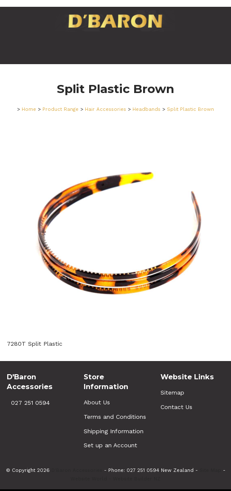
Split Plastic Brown (190, 109)
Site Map (210, 470)
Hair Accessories (105, 109)
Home (29, 109)
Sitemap (172, 392)
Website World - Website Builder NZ (115, 479)
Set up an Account (110, 445)
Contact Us (176, 407)
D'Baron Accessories (76, 470)
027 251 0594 (30, 402)
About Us (97, 402)
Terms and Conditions (115, 416)
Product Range (60, 109)
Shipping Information (114, 431)
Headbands (146, 109)
